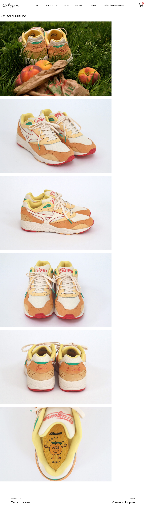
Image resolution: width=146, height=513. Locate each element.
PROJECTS (51, 5)
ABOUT (78, 5)
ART (38, 5)
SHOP (66, 5)
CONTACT (93, 5)
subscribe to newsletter (114, 5)
